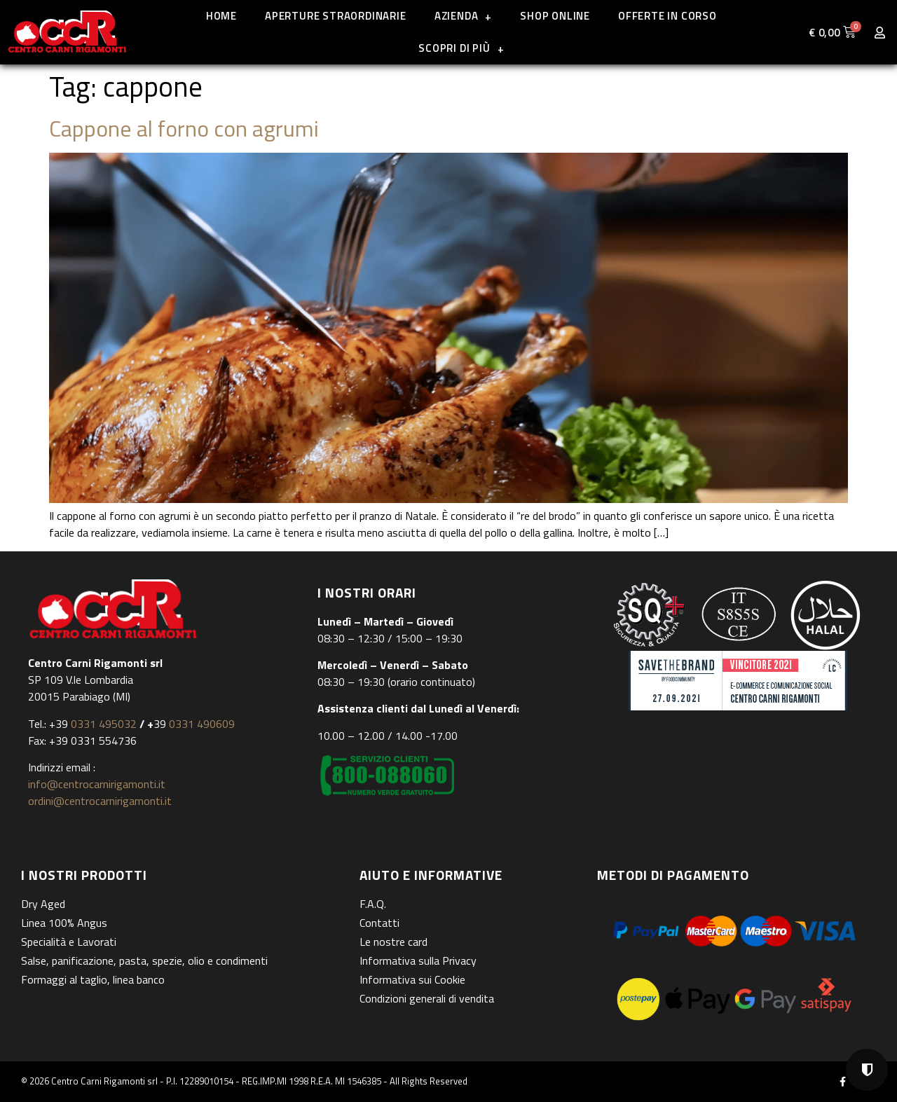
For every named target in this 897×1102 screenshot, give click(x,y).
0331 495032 (104, 723)
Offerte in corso (667, 16)
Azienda (463, 16)
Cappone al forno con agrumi (184, 128)
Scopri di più (461, 48)
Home (221, 16)
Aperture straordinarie (335, 16)
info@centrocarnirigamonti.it (96, 784)
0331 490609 (200, 723)
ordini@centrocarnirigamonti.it (100, 800)
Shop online (555, 16)
